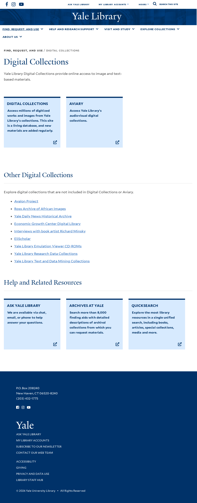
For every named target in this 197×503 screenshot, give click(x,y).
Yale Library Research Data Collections (46, 254)
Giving (21, 467)
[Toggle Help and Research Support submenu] (97, 29)
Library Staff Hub (29, 480)
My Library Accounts (112, 4)
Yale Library (98, 16)
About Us (10, 36)
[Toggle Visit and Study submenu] (133, 29)
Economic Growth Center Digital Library (47, 224)
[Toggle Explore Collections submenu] (178, 29)
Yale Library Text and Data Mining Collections (52, 261)
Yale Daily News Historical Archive (43, 216)
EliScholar (22, 239)
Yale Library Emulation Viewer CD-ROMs (48, 246)
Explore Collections (157, 29)
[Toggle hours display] (148, 4)
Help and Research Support (71, 29)
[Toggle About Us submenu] (20, 37)
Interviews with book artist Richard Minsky (50, 231)
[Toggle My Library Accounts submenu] (128, 4)
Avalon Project (26, 201)
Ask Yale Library (78, 4)
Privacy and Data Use (32, 473)
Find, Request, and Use (21, 29)
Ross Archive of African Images (40, 209)
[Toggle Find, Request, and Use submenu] (42, 29)
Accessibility (26, 461)
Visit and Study (117, 29)
